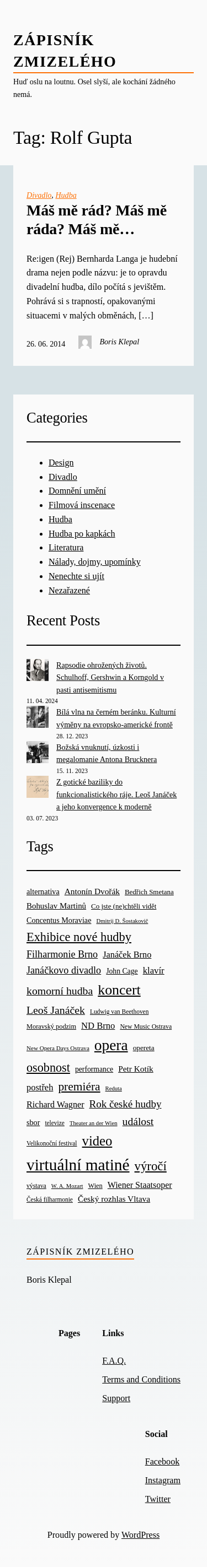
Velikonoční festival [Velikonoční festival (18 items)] (51, 1143)
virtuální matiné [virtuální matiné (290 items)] (78, 1165)
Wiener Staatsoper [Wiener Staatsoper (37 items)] (140, 1185)
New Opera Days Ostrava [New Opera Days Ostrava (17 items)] (57, 1048)
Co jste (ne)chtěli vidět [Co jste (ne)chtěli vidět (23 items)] (123, 906)
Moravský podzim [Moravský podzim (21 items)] (51, 1026)
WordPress (140, 1534)
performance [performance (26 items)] (94, 1069)
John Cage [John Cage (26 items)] (121, 971)
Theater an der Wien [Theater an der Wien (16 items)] (94, 1123)
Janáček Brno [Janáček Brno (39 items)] (127, 954)
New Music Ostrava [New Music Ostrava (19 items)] (146, 1026)
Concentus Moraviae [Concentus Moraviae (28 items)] (58, 920)
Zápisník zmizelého (80, 1251)
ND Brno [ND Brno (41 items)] (98, 1025)
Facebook (162, 1461)
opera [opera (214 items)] (111, 1045)
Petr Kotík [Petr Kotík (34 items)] (135, 1068)
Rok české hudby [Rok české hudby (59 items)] (125, 1104)
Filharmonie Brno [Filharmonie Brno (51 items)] (62, 954)
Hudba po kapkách (82, 533)
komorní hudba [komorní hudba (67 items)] (59, 991)
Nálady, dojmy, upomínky (95, 561)
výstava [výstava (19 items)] (36, 1186)
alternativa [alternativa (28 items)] (43, 891)
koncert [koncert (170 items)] (119, 990)
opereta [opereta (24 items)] (144, 1048)
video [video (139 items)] (97, 1140)
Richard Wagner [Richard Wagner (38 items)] (55, 1104)
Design (61, 462)
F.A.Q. (114, 1360)
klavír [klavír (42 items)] (153, 970)
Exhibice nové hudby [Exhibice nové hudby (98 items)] (78, 937)
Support (116, 1398)
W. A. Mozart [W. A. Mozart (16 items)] (67, 1186)
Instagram (163, 1480)
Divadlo (38, 195)
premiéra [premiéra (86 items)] (79, 1086)
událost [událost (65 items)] (138, 1121)
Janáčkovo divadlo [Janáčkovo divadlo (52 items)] (63, 970)
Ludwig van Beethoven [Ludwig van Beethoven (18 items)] (119, 1011)
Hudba (65, 195)
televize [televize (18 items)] (54, 1123)
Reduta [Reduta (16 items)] (113, 1088)
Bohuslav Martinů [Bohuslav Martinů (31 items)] (56, 905)
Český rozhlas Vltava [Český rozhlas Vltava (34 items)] (114, 1198)
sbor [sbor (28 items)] (33, 1122)
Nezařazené (69, 590)
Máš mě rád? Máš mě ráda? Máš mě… (96, 219)
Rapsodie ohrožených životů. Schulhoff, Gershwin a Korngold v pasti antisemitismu (110, 677)
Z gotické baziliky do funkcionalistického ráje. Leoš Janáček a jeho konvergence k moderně (116, 794)
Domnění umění (77, 490)
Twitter (158, 1499)
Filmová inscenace (82, 505)
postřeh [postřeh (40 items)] (39, 1087)
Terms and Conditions (141, 1379)
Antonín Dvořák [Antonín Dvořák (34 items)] (92, 891)
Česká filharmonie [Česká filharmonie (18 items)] (49, 1199)
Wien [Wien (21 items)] (95, 1186)
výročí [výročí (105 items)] (151, 1166)
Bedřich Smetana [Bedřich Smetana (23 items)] (149, 892)
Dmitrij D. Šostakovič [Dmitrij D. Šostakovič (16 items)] (122, 921)
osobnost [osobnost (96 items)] (48, 1067)
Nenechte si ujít (76, 576)
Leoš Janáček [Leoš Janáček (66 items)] (55, 1010)
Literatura (66, 547)
